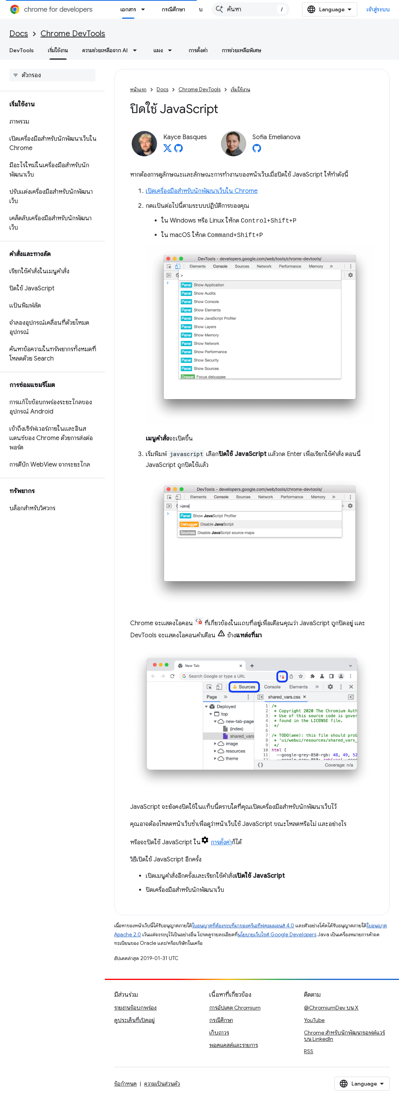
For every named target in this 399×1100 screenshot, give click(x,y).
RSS (308, 1051)
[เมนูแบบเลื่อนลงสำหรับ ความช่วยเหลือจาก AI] (137, 50)
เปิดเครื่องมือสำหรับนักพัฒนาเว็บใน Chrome (202, 191)
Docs (18, 34)
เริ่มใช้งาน (240, 89)
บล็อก (205, 9)
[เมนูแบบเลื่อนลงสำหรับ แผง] (172, 50)
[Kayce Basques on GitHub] (178, 150)
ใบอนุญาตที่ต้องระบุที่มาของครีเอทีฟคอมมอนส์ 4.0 (243, 925)
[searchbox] (52, 75)
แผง (158, 50)
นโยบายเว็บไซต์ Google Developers (277, 934)
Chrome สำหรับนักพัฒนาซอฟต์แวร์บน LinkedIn (344, 1035)
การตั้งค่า (198, 50)
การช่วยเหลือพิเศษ (241, 50)
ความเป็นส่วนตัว (162, 1084)
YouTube (314, 1020)
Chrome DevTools (73, 34)
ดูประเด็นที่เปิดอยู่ (134, 1020)
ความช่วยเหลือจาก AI (105, 50)
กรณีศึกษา (173, 9)
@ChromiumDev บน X (331, 1007)
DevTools (21, 50)
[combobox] (269, 9)
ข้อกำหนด (125, 1084)
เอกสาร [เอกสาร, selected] (128, 9)
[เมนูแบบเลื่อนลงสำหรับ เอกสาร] (145, 9)
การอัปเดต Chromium (235, 1007)
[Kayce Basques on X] (167, 150)
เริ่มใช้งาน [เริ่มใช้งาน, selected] (58, 50)
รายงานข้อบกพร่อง (135, 1007)
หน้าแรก (138, 89)
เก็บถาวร (219, 1032)
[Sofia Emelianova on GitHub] (256, 150)
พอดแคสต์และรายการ (233, 1045)
